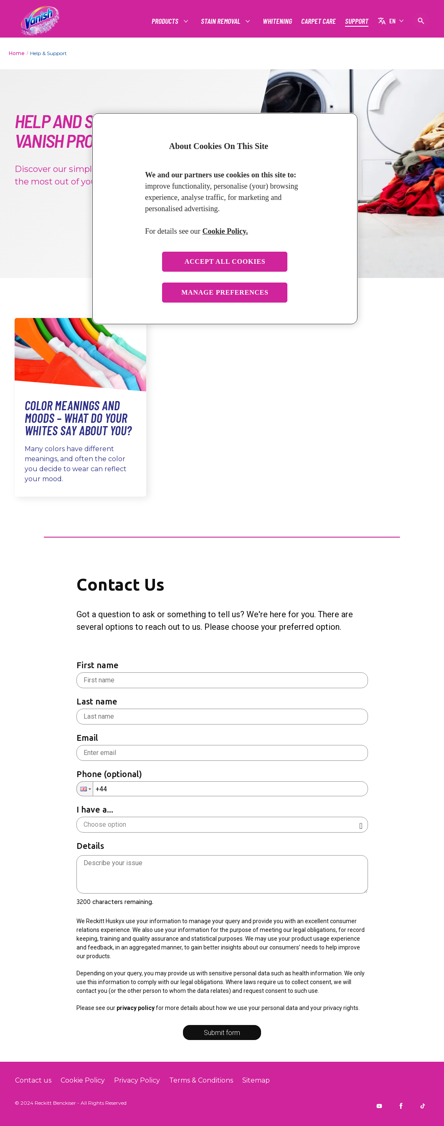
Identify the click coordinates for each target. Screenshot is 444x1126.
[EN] (390, 20)
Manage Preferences (225, 292)
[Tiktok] (422, 1106)
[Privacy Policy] (137, 1080)
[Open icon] (421, 21)
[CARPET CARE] (318, 21)
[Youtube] (379, 1106)
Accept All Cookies (225, 261)
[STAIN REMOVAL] (220, 21)
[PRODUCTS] (165, 21)
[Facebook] (401, 1106)
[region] (225, 219)
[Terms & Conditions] (201, 1080)
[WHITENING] (277, 21)
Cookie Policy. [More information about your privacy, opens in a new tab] (225, 231)
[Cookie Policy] (82, 1080)
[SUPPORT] (357, 21)
